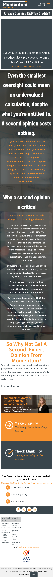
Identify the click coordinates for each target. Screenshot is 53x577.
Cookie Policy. (42, 571)
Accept (34, 574)
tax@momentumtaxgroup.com (29, 547)
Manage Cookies (24, 574)
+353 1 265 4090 (16, 543)
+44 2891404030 (4, 541)
